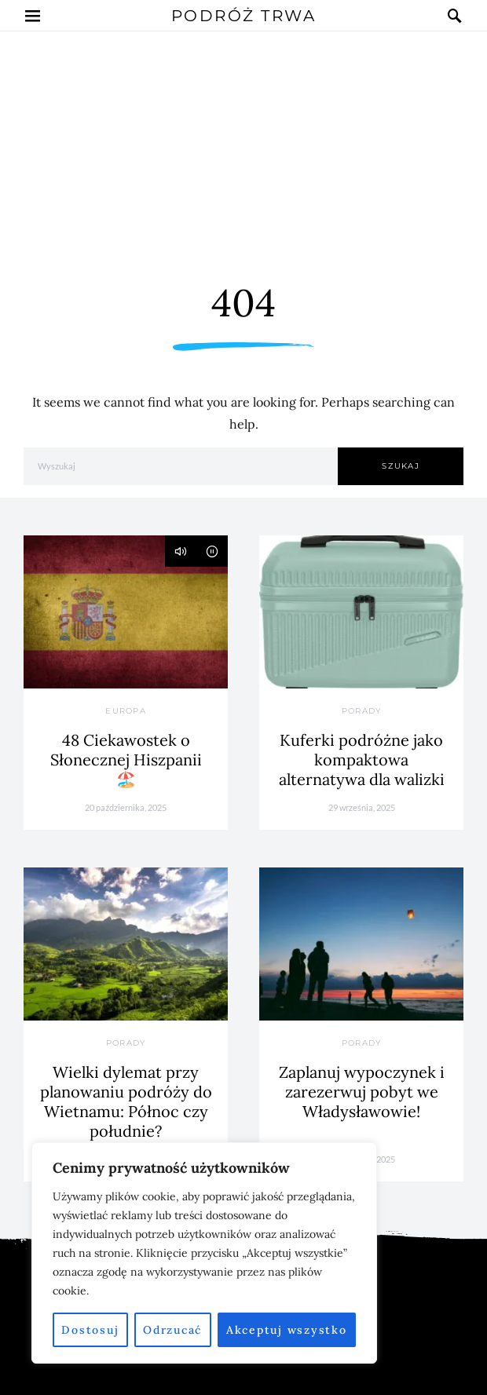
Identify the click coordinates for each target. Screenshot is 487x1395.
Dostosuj (90, 1330)
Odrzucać (172, 1330)
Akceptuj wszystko (286, 1330)
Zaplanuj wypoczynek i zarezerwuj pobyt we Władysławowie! (362, 1091)
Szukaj (400, 466)
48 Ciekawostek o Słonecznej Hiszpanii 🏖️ (126, 759)
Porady (362, 711)
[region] (204, 1253)
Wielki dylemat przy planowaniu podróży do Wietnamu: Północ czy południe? (126, 1101)
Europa (125, 711)
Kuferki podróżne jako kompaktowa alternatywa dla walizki (362, 759)
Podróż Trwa (244, 15)
